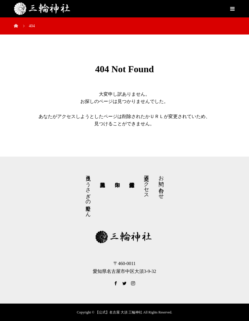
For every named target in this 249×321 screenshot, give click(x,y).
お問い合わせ (161, 184)
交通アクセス (146, 184)
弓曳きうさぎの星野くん (88, 193)
